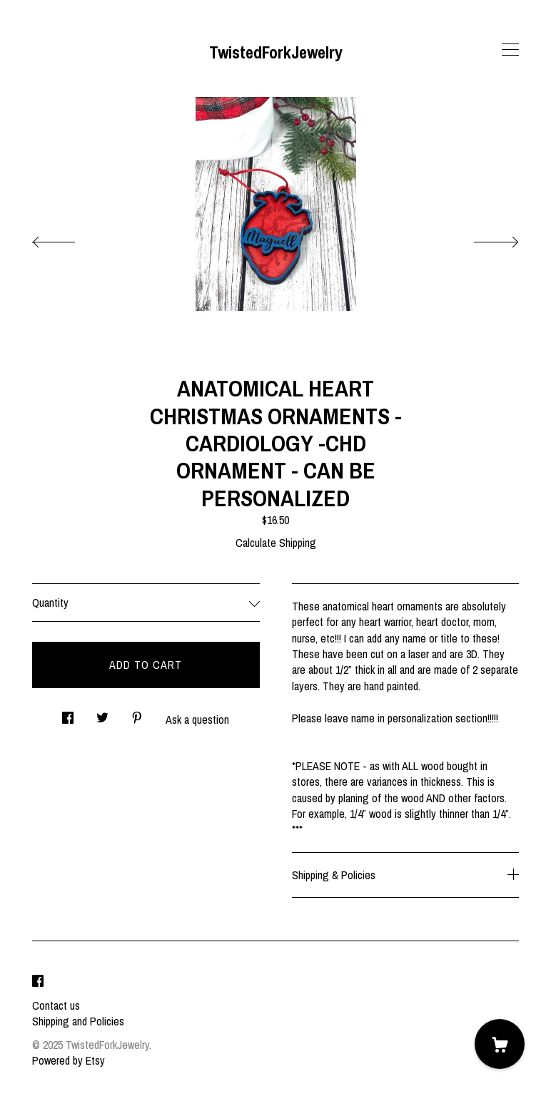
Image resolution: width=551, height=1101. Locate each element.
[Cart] (500, 1044)
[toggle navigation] (510, 50)
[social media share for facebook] (68, 714)
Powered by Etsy (68, 1060)
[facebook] (38, 981)
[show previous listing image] (67, 238)
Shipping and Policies (78, 1021)
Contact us (56, 1005)
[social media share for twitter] (102, 714)
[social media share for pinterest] (137, 714)
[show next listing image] (483, 238)
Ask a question (197, 719)
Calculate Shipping (276, 542)
